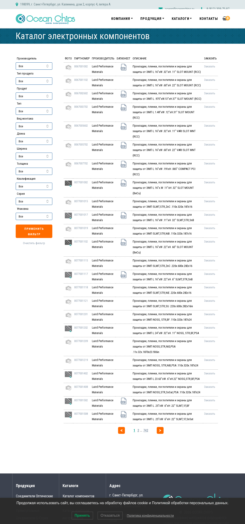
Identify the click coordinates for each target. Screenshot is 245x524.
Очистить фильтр (34, 243)
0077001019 (81, 228)
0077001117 (81, 274)
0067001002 (81, 66)
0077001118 (81, 287)
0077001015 (81, 201)
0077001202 (81, 327)
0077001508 (81, 413)
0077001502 (81, 400)
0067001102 (81, 80)
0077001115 (81, 260)
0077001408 (81, 387)
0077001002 (81, 182)
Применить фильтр (34, 231)
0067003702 (81, 106)
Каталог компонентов (78, 496)
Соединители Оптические (34, 496)
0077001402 (81, 373)
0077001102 (81, 241)
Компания (120, 19)
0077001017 (81, 214)
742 (145, 430)
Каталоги (180, 19)
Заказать (209, 66)
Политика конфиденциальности (150, 515)
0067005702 (81, 144)
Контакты (209, 19)
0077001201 (81, 314)
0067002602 (81, 93)
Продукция (151, 19)
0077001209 (81, 341)
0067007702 (81, 163)
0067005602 (81, 125)
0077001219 (81, 360)
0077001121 (81, 300)
